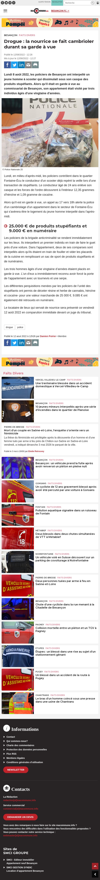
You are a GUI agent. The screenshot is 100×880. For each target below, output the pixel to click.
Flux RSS (11, 753)
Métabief (40, 530)
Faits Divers (27, 35)
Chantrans (42, 695)
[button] (92, 3)
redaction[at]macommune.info (19, 800)
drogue (9, 327)
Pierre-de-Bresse (14, 427)
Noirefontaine (44, 554)
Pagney (39, 624)
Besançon (10, 35)
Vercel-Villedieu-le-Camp (50, 380)
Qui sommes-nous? (17, 741)
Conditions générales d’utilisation (24, 762)
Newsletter (15, 769)
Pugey (39, 671)
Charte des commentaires (20, 745)
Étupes (39, 648)
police (20, 327)
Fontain (40, 507)
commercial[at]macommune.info (20, 808)
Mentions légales (15, 758)
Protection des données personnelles (26, 749)
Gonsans (40, 483)
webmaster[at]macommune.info (20, 835)
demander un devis (20, 817)
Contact (10, 737)
